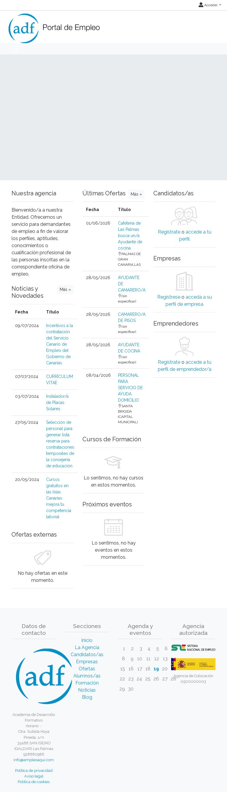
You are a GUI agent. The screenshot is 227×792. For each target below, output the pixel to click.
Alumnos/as (86, 676)
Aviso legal (33, 776)
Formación (87, 683)
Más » (65, 289)
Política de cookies (34, 782)
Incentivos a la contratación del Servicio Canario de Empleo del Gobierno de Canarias (59, 344)
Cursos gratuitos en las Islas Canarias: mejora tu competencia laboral (58, 498)
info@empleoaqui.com (34, 760)
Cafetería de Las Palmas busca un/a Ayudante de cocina (130, 235)
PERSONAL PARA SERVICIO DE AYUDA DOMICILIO (130, 388)
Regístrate (169, 232)
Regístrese (168, 297)
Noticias (87, 690)
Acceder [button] (208, 5)
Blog (87, 697)
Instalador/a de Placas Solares (57, 402)
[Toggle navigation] (15, 48)
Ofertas (87, 669)
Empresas (87, 661)
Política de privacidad (34, 770)
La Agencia (87, 647)
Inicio (87, 640)
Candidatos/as (87, 654)
